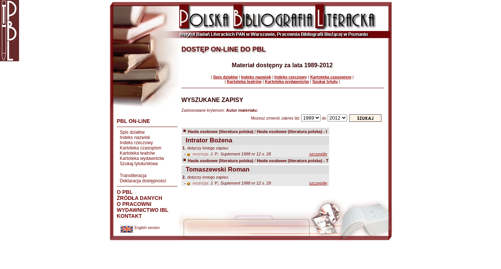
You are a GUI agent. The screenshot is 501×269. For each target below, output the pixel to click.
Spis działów (132, 132)
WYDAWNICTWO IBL (142, 210)
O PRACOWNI (134, 204)
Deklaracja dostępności (143, 180)
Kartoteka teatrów (137, 153)
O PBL (125, 192)
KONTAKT (129, 216)
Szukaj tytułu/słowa (139, 163)
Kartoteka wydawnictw (142, 158)
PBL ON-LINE (133, 121)
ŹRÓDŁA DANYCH (140, 198)
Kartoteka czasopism (140, 148)
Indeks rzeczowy (136, 142)
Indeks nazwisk (135, 137)
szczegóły (318, 154)
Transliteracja (133, 175)
